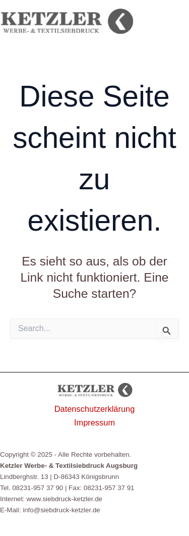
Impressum (94, 422)
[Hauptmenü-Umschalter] (177, 21)
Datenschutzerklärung (94, 408)
